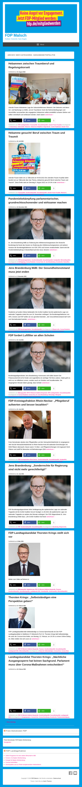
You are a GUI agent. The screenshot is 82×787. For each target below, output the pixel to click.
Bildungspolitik (22, 392)
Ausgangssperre (26, 717)
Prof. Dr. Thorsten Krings (25, 396)
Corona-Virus (32, 394)
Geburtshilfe (21, 126)
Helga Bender (47, 126)
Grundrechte (59, 262)
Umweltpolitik (44, 591)
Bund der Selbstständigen (46, 651)
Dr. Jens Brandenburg (50, 262)
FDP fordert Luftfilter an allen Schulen (31, 335)
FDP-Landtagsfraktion (24, 124)
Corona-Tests (39, 262)
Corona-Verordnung (44, 717)
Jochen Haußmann (56, 126)
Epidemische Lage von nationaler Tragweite (32, 331)
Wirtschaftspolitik (65, 260)
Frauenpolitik (33, 124)
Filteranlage (52, 394)
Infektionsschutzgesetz (14, 263)
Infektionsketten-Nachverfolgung (17, 652)
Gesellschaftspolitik (31, 192)
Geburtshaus (13, 126)
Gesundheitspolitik (43, 124)
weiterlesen (49, 115)
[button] (15, 120)
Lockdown (24, 263)
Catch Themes (47, 781)
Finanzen (58, 589)
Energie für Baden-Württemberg (15, 760)
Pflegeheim (53, 461)
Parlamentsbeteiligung (63, 717)
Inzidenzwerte (30, 652)
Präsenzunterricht (13, 396)
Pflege (47, 461)
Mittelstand (43, 652)
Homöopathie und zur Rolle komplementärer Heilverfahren (23, 764)
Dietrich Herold (28, 461)
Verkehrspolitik (53, 591)
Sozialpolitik (56, 260)
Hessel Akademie (28, 194)
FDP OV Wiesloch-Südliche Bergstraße (37, 392)
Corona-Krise (57, 651)
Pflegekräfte (59, 461)
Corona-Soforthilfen (11, 762)
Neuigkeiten (7, 742)
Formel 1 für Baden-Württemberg (16, 758)
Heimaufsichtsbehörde (39, 461)
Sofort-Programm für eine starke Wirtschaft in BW (21, 755)
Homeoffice (66, 262)
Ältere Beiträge (10, 722)
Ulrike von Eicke (20, 128)
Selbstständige (65, 652)
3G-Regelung (21, 262)
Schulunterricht (36, 396)
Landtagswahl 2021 (35, 591)
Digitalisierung (30, 589)
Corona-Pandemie (30, 262)
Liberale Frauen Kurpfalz (55, 124)
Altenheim (21, 461)
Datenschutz (57, 778)
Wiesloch (63, 192)
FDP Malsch (15, 35)
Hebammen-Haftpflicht (37, 126)
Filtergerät (58, 394)
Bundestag (56, 526)
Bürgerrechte (56, 329)
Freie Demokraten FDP (16, 731)
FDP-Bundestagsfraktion (24, 260)
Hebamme (27, 126)
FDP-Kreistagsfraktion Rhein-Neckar (27, 459)
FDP (19, 526)
